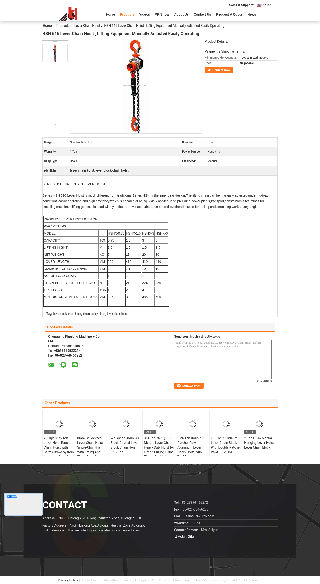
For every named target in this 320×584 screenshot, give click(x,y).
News (252, 14)
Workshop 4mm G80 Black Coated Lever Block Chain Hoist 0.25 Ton (125, 445)
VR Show (162, 14)
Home (110, 14)
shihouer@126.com (200, 516)
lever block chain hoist (67, 314)
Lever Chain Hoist (87, 25)
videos (144, 14)
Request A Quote (229, 14)
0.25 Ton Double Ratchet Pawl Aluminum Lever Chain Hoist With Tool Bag (189, 447)
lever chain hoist (117, 314)
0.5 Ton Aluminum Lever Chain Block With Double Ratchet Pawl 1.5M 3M (226, 445)
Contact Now (221, 70)
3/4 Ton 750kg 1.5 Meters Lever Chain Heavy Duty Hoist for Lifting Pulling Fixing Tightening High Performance (159, 449)
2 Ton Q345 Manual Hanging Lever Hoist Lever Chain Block (259, 442)
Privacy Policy (68, 580)
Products (127, 14)
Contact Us (202, 14)
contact (64, 505)
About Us (181, 14)
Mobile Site (184, 537)
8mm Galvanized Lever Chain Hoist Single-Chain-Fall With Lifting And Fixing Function (90, 447)
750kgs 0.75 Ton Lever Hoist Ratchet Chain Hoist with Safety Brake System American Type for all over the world (59, 449)
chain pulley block (94, 314)
